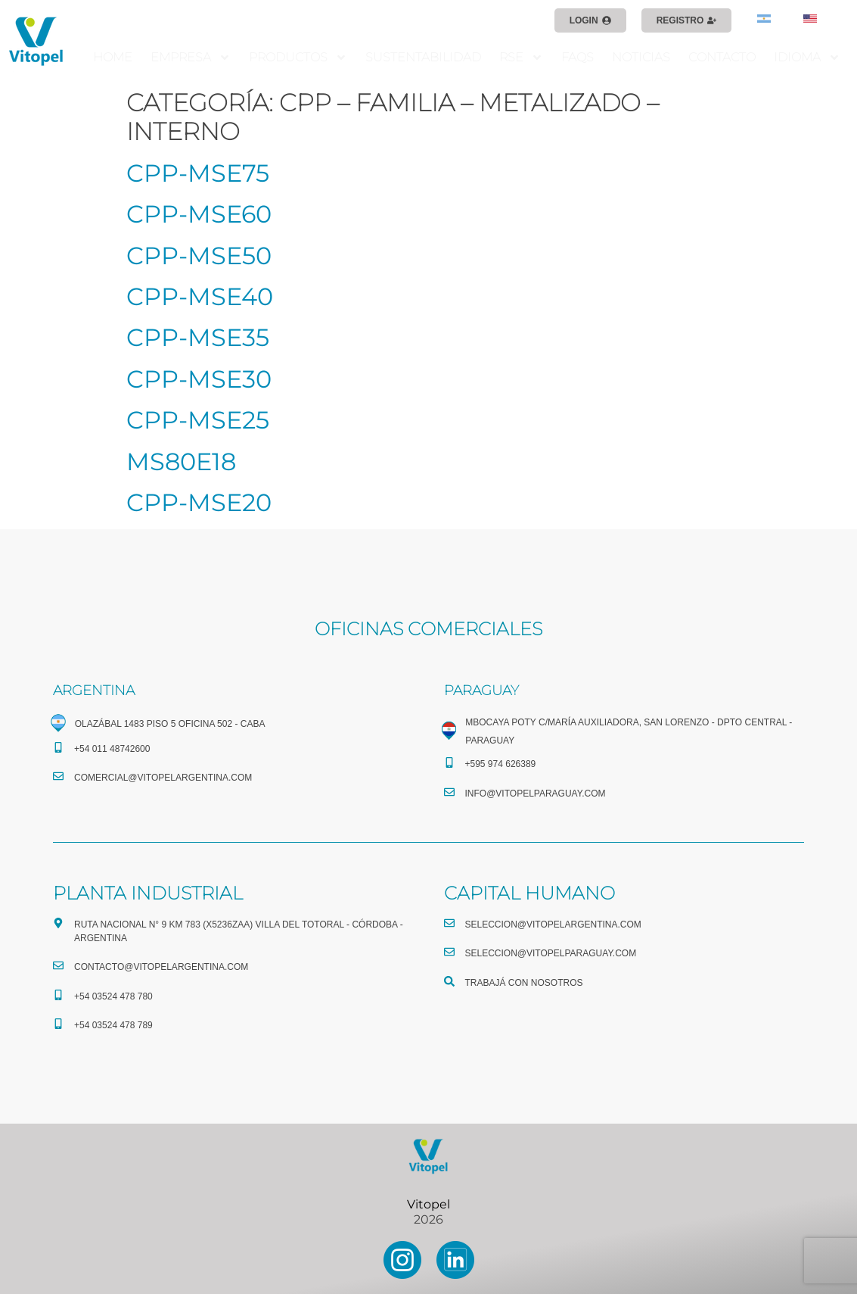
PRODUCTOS (298, 57)
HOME (112, 57)
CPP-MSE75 (197, 173)
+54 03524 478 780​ (113, 996)
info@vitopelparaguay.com (535, 793)
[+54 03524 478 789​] (58, 1023)
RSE (521, 57)
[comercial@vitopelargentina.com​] (58, 776)
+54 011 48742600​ (112, 749)
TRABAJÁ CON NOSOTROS (524, 983)
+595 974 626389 (500, 764)
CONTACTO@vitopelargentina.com (161, 967)
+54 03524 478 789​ (113, 1025)
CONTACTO (722, 57)
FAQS (577, 57)
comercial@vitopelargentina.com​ (163, 777)
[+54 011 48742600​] (58, 747)
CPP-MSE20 (199, 502)
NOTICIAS (641, 57)
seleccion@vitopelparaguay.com (551, 953)
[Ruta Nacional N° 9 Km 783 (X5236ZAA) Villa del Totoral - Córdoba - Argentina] (58, 923)
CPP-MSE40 (199, 296)
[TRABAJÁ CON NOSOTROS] (449, 981)
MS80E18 (181, 461)
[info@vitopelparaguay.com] (449, 792)
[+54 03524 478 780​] (58, 995)
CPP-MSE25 (197, 420)
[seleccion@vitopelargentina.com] (449, 923)
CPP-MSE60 (199, 214)
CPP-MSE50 (199, 255)
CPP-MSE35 (197, 337)
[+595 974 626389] (449, 762)
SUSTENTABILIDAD (423, 57)
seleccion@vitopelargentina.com (553, 924)
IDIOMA (807, 57)
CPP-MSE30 (199, 379)
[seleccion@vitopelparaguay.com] (449, 951)
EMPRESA (191, 57)
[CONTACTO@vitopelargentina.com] (58, 965)
